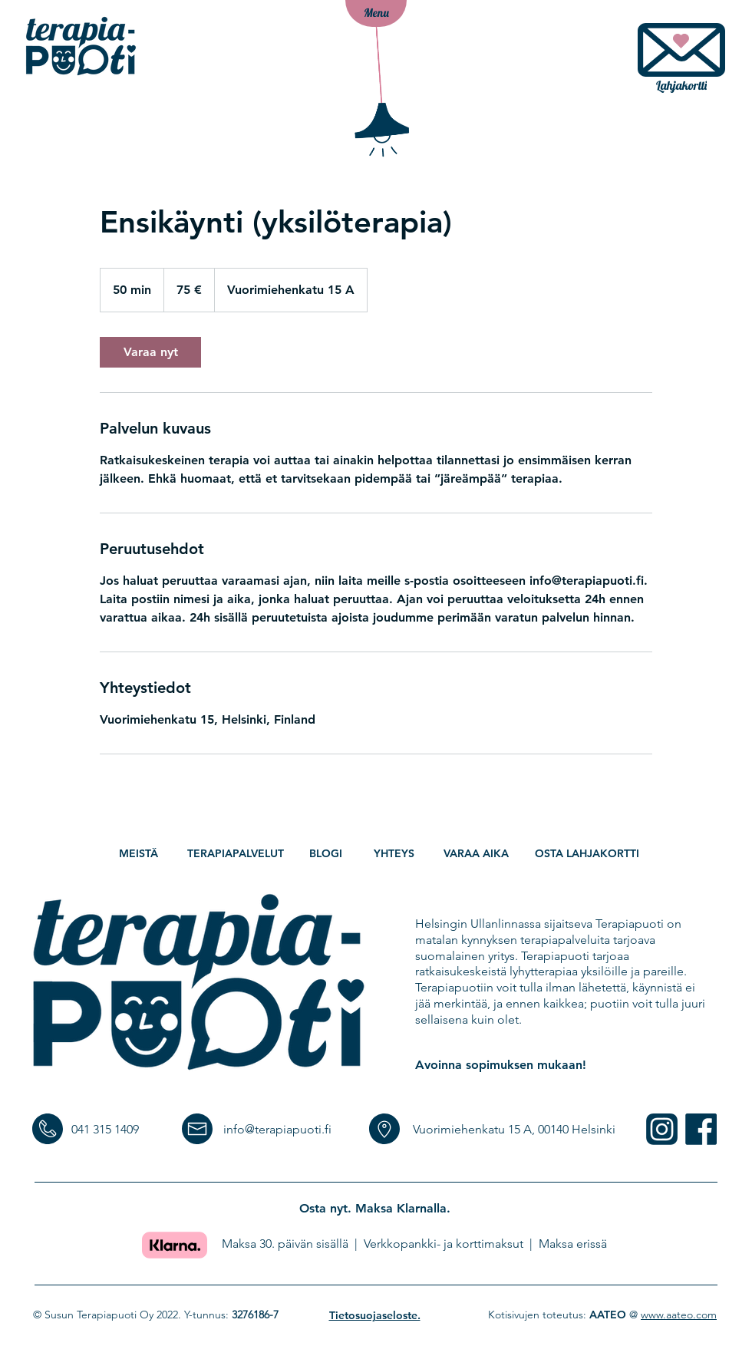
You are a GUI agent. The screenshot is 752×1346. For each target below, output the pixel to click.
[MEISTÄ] (140, 853)
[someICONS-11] (662, 1129)
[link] (150, 352)
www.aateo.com (679, 1314)
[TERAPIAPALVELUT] (236, 853)
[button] (376, 13)
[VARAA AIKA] (478, 853)
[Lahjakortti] (681, 61)
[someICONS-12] (701, 1129)
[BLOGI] (326, 853)
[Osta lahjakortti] (588, 853)
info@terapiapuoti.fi (277, 1129)
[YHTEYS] (395, 853)
